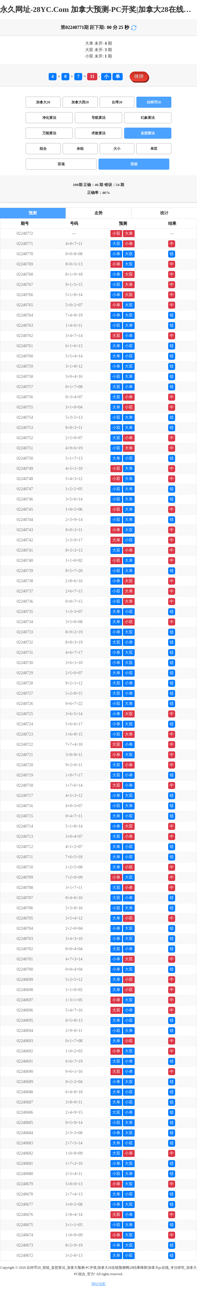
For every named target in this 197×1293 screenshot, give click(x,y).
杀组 (80, 149)
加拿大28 (43, 102)
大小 (116, 149)
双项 (61, 164)
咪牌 (139, 76)
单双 (153, 149)
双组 (134, 164)
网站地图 (98, 1284)
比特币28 (154, 102)
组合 (43, 149)
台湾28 (117, 102)
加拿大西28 (80, 102)
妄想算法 (148, 133)
